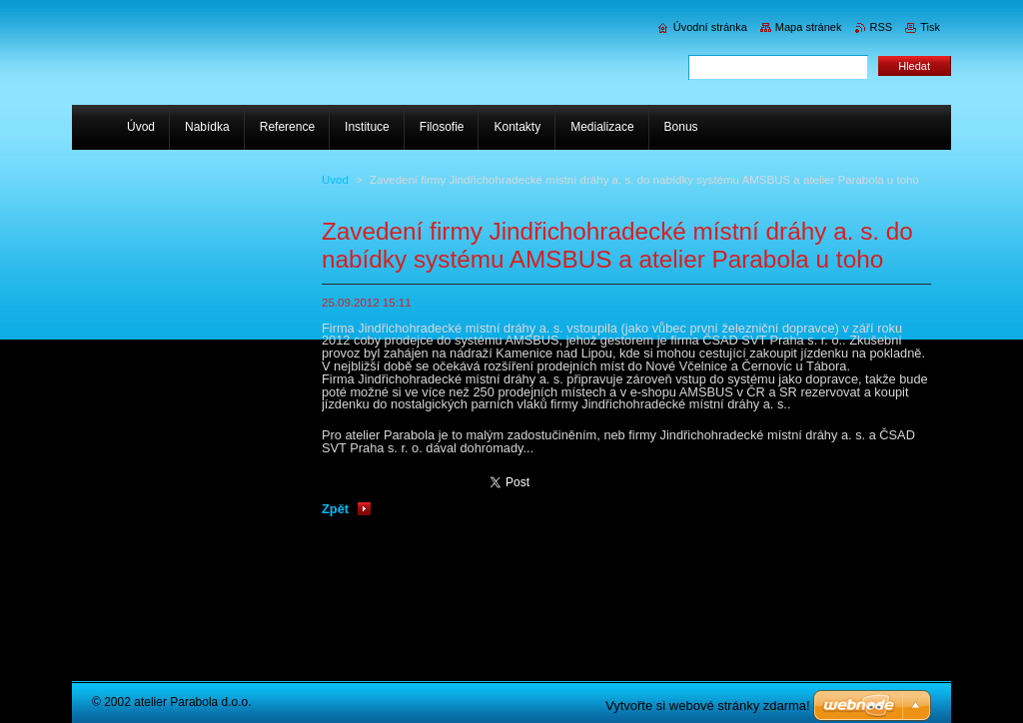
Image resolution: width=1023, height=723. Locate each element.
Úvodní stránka (710, 27)
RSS (881, 27)
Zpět (335, 508)
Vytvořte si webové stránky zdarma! (707, 705)
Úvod (335, 180)
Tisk (930, 27)
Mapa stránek (808, 27)
